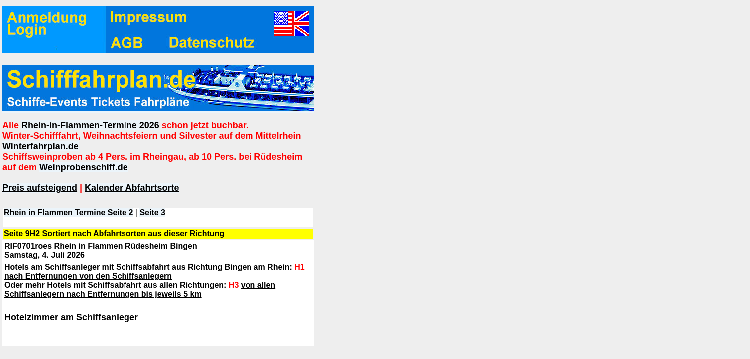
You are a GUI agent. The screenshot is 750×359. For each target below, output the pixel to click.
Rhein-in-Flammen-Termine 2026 (90, 125)
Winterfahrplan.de (40, 146)
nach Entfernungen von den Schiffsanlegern (88, 276)
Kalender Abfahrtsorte (132, 188)
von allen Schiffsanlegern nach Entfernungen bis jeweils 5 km (139, 289)
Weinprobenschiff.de (83, 167)
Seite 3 (152, 212)
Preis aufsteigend (39, 188)
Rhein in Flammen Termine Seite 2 (68, 212)
